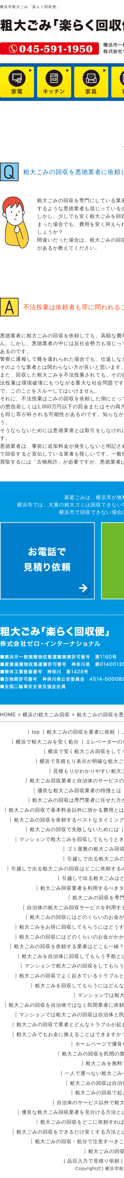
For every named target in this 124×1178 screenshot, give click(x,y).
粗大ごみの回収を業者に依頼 (81, 732)
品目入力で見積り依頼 (93, 1160)
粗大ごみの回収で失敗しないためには (74, 829)
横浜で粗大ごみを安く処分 (47, 741)
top (36, 732)
